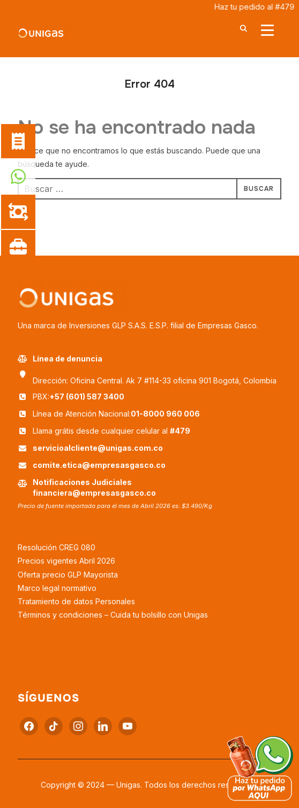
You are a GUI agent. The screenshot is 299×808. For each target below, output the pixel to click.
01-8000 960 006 (165, 413)
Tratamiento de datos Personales (76, 601)
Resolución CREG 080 (56, 547)
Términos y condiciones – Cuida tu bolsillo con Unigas (113, 614)
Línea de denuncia (60, 358)
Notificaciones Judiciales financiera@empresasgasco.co (94, 487)
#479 (180, 430)
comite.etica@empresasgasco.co (99, 465)
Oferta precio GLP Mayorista (68, 574)
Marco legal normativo (57, 587)
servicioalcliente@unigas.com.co (98, 447)
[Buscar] (244, 28)
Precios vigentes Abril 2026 (66, 560)
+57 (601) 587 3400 (86, 396)
